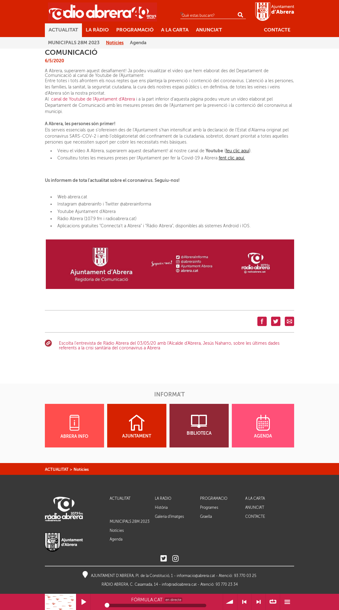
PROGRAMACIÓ (213, 499)
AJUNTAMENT (136, 426)
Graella (206, 516)
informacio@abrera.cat (196, 576)
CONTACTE (255, 517)
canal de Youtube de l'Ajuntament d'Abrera (93, 99)
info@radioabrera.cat (179, 584)
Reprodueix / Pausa (83, 602)
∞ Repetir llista (273, 602)
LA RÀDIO (163, 499)
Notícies (81, 469)
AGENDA (263, 426)
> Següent (259, 602)
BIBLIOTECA (199, 425)
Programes (209, 507)
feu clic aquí (237, 151)
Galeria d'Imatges (169, 516)
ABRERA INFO (74, 427)
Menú (287, 602)
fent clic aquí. (232, 158)
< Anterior (244, 602)
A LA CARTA (255, 499)
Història (161, 507)
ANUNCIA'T (254, 508)
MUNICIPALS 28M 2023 (130, 521)
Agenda (116, 539)
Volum (230, 602)
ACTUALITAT (57, 469)
